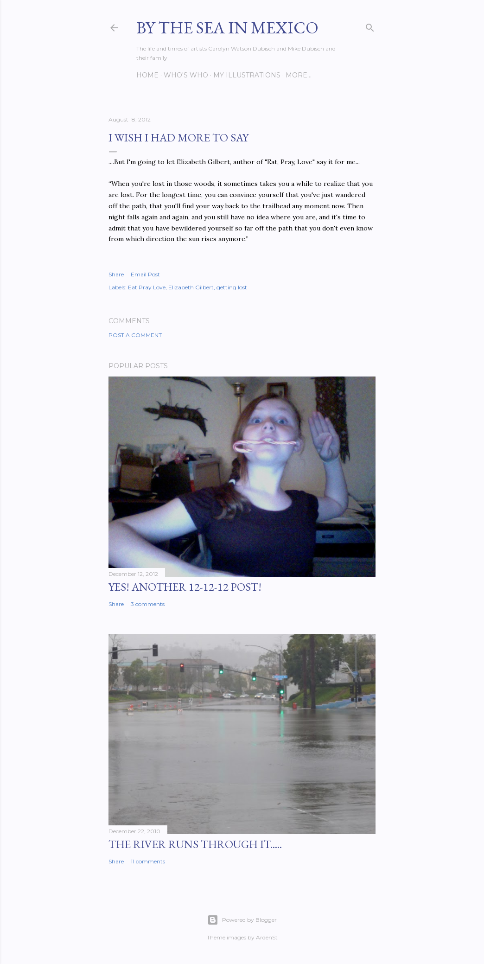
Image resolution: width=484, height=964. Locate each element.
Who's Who (186, 75)
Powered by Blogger (242, 920)
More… (299, 75)
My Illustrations (246, 75)
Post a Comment (135, 335)
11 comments (148, 861)
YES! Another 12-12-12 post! (184, 587)
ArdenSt (267, 937)
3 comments (148, 603)
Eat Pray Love (147, 287)
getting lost (232, 287)
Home (147, 75)
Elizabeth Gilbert (191, 287)
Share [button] (116, 274)
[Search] (370, 26)
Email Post (145, 274)
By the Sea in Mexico (227, 27)
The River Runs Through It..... (195, 844)
